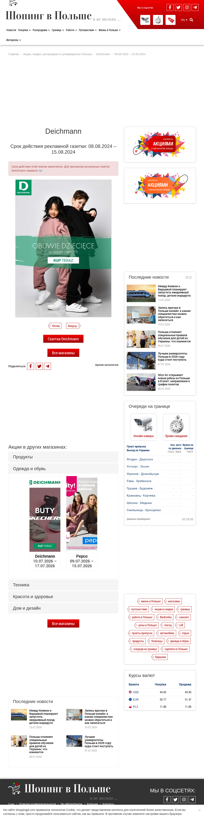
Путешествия (88, 30)
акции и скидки (164, 609)
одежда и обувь (179, 641)
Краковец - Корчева (141, 495)
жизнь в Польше (151, 601)
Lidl (181, 625)
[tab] (63, 457)
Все (189, 277)
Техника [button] (21, 584)
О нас (11, 804)
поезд (168, 625)
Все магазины (63, 352)
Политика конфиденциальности (37, 804)
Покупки (24, 30)
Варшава (160, 657)
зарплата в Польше (176, 649)
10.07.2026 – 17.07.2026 (45, 561)
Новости (11, 30)
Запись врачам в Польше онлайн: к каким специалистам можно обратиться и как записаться (99, 717)
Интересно (13, 40)
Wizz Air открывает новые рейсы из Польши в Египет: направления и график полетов (174, 379)
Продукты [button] (23, 456)
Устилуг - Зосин (138, 466)
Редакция (92, 804)
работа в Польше (142, 617)
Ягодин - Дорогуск (140, 459)
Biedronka (166, 617)
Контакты (108, 804)
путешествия (139, 609)
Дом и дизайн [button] (27, 608)
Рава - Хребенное (139, 481)
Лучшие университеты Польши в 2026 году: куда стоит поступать (99, 741)
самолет (184, 617)
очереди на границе (145, 649)
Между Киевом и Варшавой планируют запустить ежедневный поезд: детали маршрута (174, 290)
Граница (58, 30)
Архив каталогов (106, 364)
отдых (185, 633)
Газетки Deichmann (63, 338)
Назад (56, 326)
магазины (174, 601)
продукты (138, 641)
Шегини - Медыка (139, 503)
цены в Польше (147, 625)
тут (40, 170)
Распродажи (41, 30)
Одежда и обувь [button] (29, 468)
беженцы (157, 641)
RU (184, 19)
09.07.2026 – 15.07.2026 (82, 561)
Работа (71, 30)
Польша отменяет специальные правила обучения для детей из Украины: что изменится (41, 744)
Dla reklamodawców (71, 804)
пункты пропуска (142, 633)
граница (185, 609)
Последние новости (149, 277)
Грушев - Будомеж (140, 488)
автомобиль (167, 633)
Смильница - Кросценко (144, 510)
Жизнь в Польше (110, 30)
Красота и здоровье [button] (33, 596)
